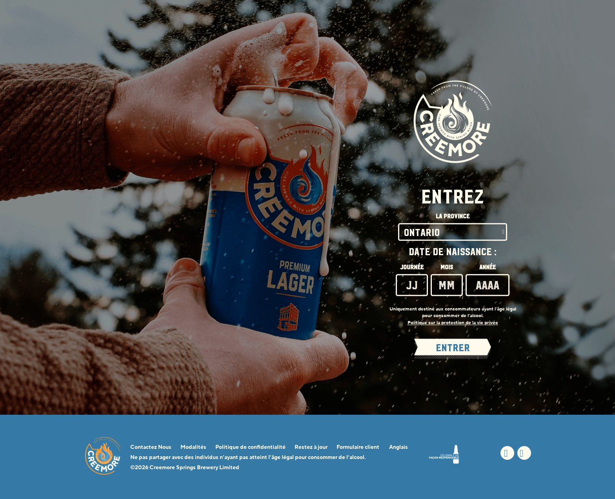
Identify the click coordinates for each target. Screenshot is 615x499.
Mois (446, 268)
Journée (412, 268)
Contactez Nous (150, 447)
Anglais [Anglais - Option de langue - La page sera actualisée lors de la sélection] (398, 447)
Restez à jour (311, 447)
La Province (452, 217)
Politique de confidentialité (250, 447)
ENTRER (453, 348)
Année (487, 268)
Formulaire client (358, 447)
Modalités (193, 447)
